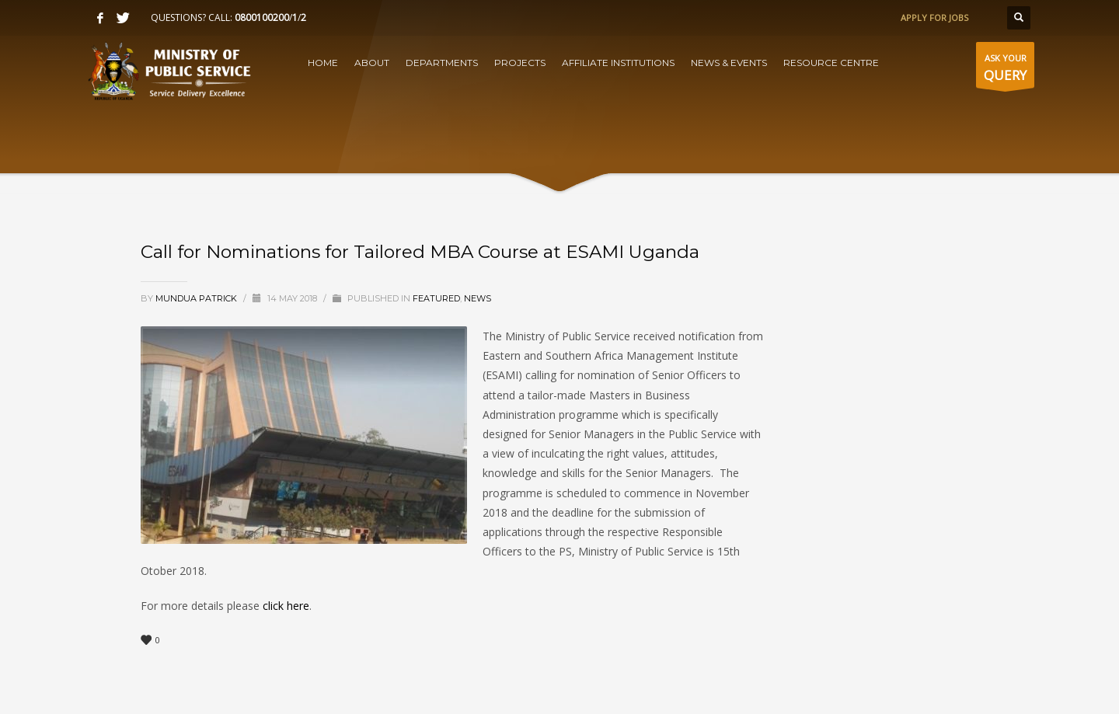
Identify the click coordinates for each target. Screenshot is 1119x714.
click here (284, 605)
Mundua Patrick (197, 298)
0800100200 (262, 17)
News (477, 298)
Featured (436, 298)
